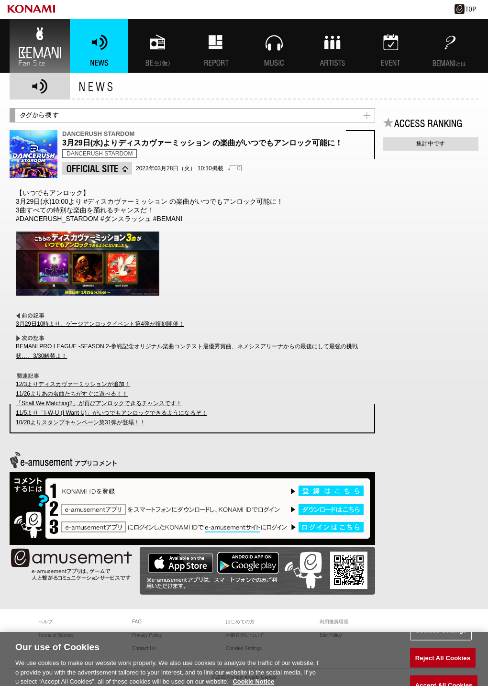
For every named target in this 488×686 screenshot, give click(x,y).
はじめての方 (240, 621)
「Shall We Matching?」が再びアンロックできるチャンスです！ (99, 403)
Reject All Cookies (442, 661)
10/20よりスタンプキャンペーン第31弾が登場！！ (80, 422)
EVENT (391, 46)
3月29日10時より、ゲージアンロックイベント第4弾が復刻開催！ (100, 324)
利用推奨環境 (334, 621)
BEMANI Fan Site (40, 46)
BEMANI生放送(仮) (157, 46)
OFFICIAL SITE (97, 168)
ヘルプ (45, 621)
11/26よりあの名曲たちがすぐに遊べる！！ (72, 393)
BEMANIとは (449, 46)
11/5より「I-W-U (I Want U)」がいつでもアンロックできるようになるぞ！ (111, 412)
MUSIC (274, 46)
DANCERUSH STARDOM (100, 153)
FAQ (137, 621)
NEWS (99, 46)
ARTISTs (332, 46)
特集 (216, 46)
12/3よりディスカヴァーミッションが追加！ (73, 384)
